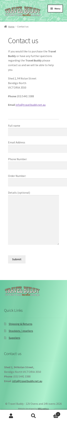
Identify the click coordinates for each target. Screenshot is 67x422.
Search (33, 416)
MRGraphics (43, 408)
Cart (52, 413)
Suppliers (14, 338)
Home (11, 26)
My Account (11, 416)
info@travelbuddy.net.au (31, 105)
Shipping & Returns (20, 324)
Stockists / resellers (21, 331)
